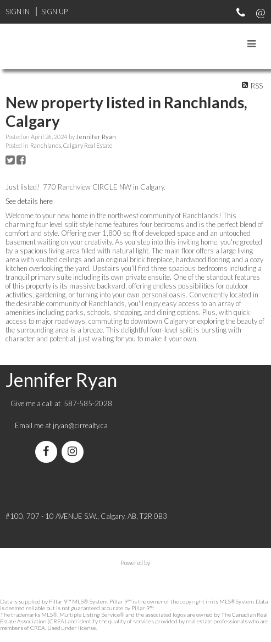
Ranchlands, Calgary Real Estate (71, 145)
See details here (29, 201)
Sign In (17, 11)
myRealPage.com (135, 574)
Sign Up (54, 11)
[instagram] (75, 452)
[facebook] (48, 452)
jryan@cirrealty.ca (80, 425)
